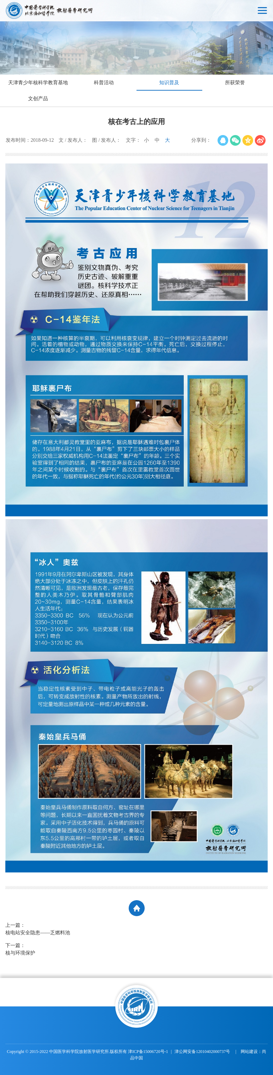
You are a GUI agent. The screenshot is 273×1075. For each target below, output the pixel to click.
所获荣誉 (235, 82)
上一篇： (94, 929)
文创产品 (38, 98)
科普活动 (104, 82)
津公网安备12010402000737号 (203, 1051)
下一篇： (94, 950)
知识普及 (169, 82)
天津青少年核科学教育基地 (38, 82)
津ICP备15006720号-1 (148, 1051)
